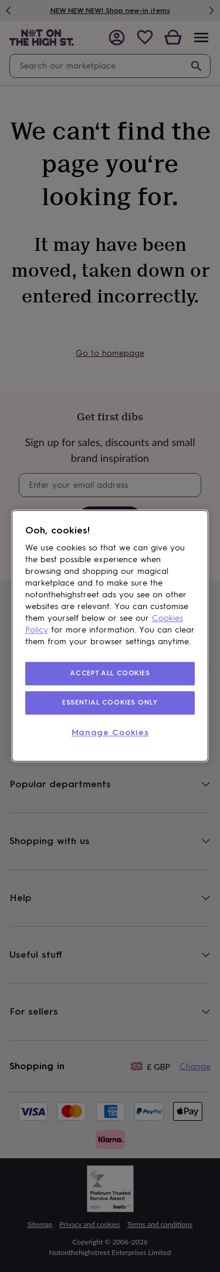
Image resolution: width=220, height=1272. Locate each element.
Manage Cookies (110, 732)
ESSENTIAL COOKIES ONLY (110, 702)
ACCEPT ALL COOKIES (110, 673)
